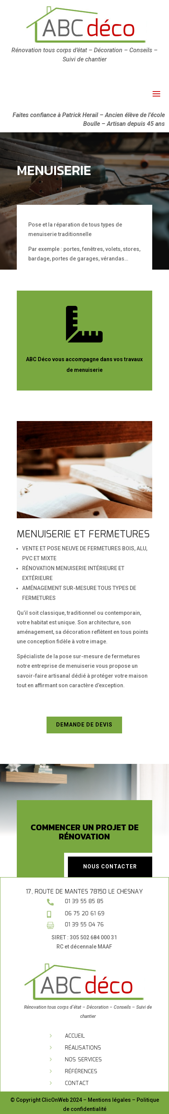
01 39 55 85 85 (84, 901)
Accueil (75, 1036)
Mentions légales (109, 1100)
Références (81, 1071)
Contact (77, 1083)
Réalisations (83, 1048)
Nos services (83, 1060)
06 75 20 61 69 (85, 914)
